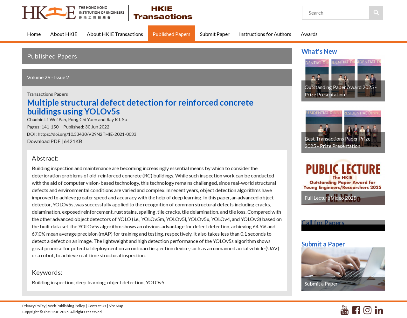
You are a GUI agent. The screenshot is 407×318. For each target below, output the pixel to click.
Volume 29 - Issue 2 (48, 77)
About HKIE (63, 34)
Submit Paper (215, 34)
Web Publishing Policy (66, 305)
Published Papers (171, 34)
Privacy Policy (33, 305)
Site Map (116, 305)
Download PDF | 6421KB (54, 141)
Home (34, 34)
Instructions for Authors (265, 34)
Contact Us (96, 305)
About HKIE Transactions (115, 34)
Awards (309, 34)
